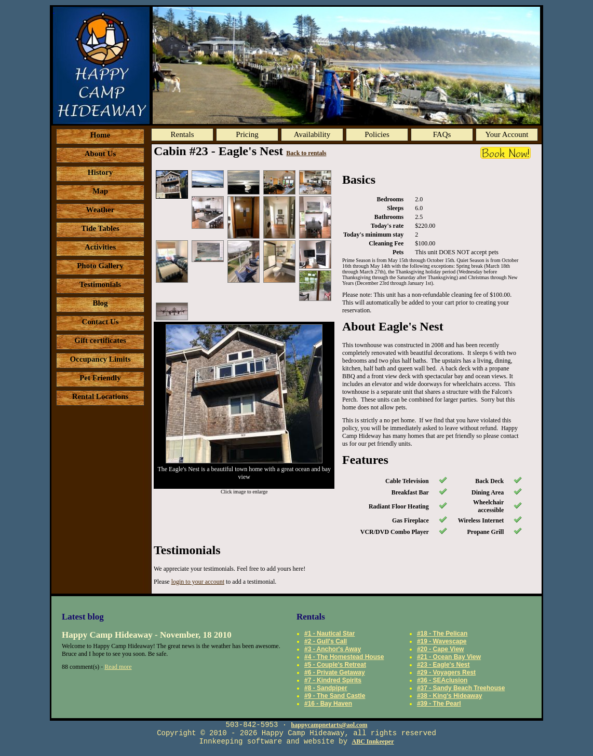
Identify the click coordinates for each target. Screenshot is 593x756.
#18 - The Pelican (442, 633)
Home (100, 135)
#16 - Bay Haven (328, 703)
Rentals (182, 134)
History (100, 172)
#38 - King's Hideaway (449, 695)
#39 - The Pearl (439, 703)
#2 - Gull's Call (325, 641)
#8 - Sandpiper (325, 688)
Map (100, 191)
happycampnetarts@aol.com (329, 724)
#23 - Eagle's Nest (443, 664)
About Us (100, 153)
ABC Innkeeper (373, 741)
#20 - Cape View (440, 649)
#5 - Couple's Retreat (335, 664)
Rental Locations (100, 396)
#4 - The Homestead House (344, 657)
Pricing (247, 134)
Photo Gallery (100, 266)
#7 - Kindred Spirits (332, 680)
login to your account (197, 581)
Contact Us (100, 322)
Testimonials (100, 284)
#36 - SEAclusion (442, 680)
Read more (117, 666)
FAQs (442, 134)
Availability (312, 134)
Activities (100, 247)
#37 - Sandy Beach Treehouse (461, 688)
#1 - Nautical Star (329, 633)
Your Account (506, 134)
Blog (99, 303)
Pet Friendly (100, 378)
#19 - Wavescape (442, 641)
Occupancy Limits (100, 359)
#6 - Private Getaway (334, 672)
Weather (100, 209)
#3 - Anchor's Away (332, 649)
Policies (377, 134)
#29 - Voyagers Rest (446, 672)
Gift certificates (100, 340)
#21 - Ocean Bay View (449, 657)
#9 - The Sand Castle (334, 695)
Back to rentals (306, 153)
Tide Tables (100, 228)
